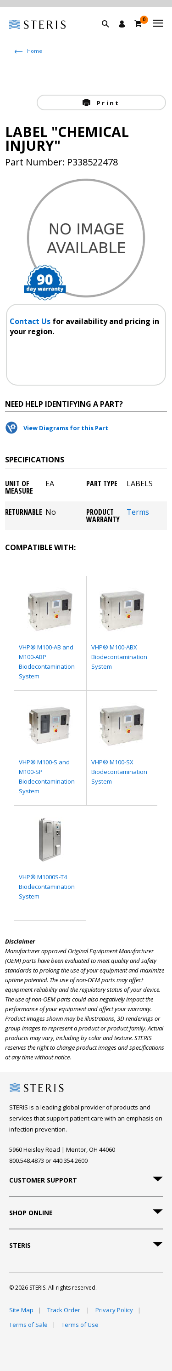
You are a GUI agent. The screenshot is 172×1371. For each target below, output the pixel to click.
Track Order (64, 1310)
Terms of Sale (28, 1324)
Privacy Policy (114, 1310)
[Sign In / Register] (122, 24)
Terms (138, 512)
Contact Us (31, 321)
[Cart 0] (138, 23)
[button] (110, 34)
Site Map (21, 1310)
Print (107, 103)
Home (34, 50)
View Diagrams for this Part (65, 428)
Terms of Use (80, 1324)
